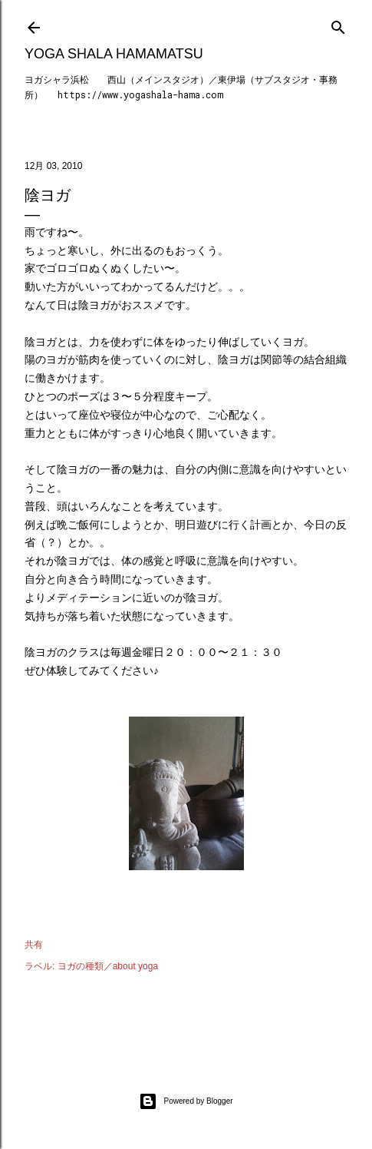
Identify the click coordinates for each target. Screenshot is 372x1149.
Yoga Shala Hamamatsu (114, 53)
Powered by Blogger (185, 1101)
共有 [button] (34, 944)
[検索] (338, 24)
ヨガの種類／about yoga (108, 966)
